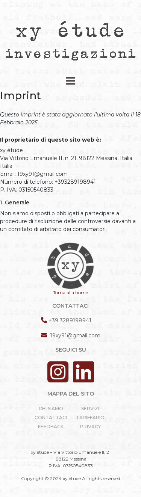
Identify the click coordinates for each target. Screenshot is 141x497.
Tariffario (90, 417)
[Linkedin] (83, 378)
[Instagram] (59, 378)
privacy (90, 426)
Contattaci (51, 417)
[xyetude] (71, 40)
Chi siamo (51, 408)
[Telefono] (66, 320)
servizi (90, 408)
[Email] (70, 335)
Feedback (51, 426)
